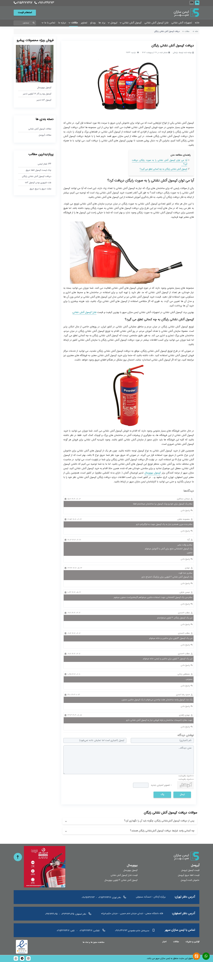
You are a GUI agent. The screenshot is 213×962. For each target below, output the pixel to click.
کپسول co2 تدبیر (44, 100)
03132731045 (67, 914)
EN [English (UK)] (191, 3)
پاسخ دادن (185, 510)
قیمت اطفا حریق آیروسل (188, 875)
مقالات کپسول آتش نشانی (39, 129)
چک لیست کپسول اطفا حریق (38, 170)
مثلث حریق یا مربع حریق (40, 189)
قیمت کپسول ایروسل (190, 870)
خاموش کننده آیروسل (190, 880)
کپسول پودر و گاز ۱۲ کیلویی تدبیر (37, 94)
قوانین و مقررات (192, 942)
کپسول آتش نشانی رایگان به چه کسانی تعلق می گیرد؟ (163, 169)
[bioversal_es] (28, 958)
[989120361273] (16, 958)
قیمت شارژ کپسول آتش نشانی (124, 875)
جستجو (33, 23)
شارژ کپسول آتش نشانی (84, 312)
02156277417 (23, 3)
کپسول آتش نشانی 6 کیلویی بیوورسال (120, 880)
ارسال (182, 795)
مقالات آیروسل (45, 135)
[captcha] (140, 785)
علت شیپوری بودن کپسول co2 (38, 183)
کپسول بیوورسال (152, 473)
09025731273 (88, 897)
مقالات (176, 942)
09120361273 (44, 3)
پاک (162, 795)
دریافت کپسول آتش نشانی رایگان (36, 176)
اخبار (164, 942)
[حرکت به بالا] (18, 857)
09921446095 (51, 914)
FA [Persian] (197, 3)
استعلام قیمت (25, 13)
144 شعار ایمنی (44, 164)
